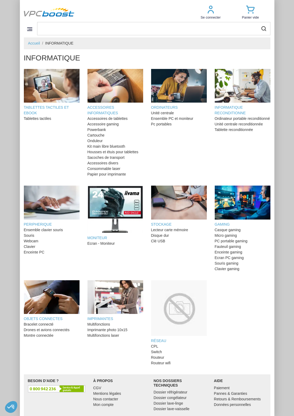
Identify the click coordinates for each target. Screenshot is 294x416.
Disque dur (160, 235)
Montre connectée (39, 335)
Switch (156, 352)
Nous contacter (105, 399)
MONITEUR (115, 213)
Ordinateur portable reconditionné (242, 118)
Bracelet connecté (39, 324)
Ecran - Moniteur (101, 243)
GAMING (242, 206)
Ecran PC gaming (229, 258)
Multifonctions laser (103, 335)
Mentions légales (107, 393)
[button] (211, 12)
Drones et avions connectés (47, 330)
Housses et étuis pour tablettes (112, 152)
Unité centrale (162, 113)
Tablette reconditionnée (234, 130)
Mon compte (103, 404)
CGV (97, 388)
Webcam (31, 241)
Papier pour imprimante (106, 174)
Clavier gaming (227, 269)
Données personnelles (232, 404)
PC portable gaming (231, 241)
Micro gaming (226, 235)
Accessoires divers (103, 163)
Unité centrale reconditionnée (239, 124)
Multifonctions (98, 324)
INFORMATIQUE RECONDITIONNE (242, 92)
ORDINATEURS (179, 89)
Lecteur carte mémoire (169, 230)
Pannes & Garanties (230, 393)
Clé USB (158, 241)
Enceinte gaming (228, 252)
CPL (154, 346)
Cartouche (96, 135)
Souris (29, 235)
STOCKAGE (179, 206)
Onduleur (95, 141)
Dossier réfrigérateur (170, 392)
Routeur (157, 357)
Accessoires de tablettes (107, 118)
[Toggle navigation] (30, 29)
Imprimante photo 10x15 (107, 330)
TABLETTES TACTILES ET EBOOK (52, 92)
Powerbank (96, 130)
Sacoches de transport (106, 157)
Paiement (222, 388)
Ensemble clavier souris (43, 230)
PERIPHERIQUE (52, 206)
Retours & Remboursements (237, 399)
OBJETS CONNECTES (52, 300)
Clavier (30, 246)
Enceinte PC (34, 252)
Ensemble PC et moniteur (172, 118)
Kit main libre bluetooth (106, 146)
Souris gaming (227, 263)
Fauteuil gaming (228, 246)
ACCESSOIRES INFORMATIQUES (115, 92)
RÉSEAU (179, 311)
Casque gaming (228, 230)
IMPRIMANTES (115, 300)
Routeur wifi (161, 363)
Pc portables (161, 124)
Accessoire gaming (103, 124)
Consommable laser (104, 169)
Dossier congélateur (170, 398)
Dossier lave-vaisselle (171, 409)
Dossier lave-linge (168, 403)
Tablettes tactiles (37, 118)
